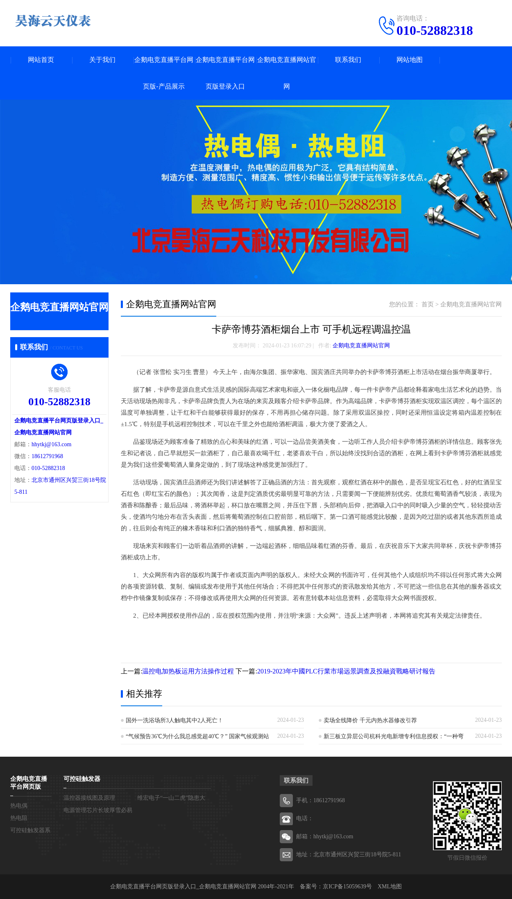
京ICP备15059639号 (347, 886)
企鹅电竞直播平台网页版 (28, 783)
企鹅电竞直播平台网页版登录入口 (225, 73)
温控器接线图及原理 (89, 798)
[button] (256, 276)
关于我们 (102, 59)
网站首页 (41, 59)
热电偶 (18, 806)
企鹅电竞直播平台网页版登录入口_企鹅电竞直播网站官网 (183, 886)
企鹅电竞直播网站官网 (286, 73)
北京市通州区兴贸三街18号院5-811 (357, 854)
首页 (427, 304)
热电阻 (18, 818)
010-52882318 (434, 30)
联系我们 (348, 59)
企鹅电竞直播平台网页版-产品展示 (163, 73)
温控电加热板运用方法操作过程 (188, 671)
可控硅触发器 (81, 779)
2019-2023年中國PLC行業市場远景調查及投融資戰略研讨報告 (346, 671)
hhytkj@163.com (51, 444)
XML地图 (390, 886)
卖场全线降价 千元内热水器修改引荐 (370, 720)
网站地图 (409, 59)
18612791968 (47, 456)
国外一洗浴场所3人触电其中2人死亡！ (174, 720)
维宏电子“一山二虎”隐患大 (171, 798)
